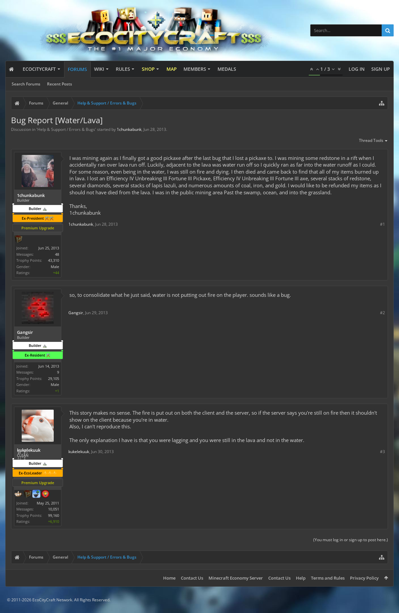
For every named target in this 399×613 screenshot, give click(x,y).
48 (57, 254)
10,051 (53, 509)
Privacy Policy (364, 578)
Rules (123, 69)
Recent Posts (59, 84)
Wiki (99, 69)
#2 (382, 312)
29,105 (53, 378)
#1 (382, 224)
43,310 (53, 260)
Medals (227, 69)
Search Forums (26, 84)
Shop (148, 69)
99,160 (53, 515)
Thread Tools (373, 141)
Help (301, 578)
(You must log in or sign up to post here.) (350, 540)
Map (171, 69)
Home (169, 578)
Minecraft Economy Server (236, 578)
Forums (77, 69)
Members (194, 69)
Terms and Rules (328, 578)
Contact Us (192, 578)
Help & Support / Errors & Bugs (66, 129)
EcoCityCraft (39, 69)
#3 (382, 451)
